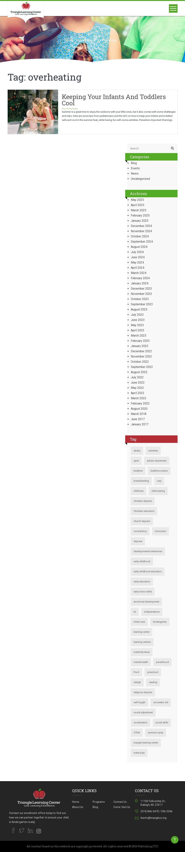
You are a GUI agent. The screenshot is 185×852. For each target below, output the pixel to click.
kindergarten (160, 621)
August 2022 (139, 372)
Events (135, 168)
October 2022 (140, 361)
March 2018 (138, 414)
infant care (139, 621)
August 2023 (139, 309)
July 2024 (137, 252)
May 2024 (137, 262)
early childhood (142, 561)
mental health (141, 662)
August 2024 (139, 247)
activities (153, 450)
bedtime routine (159, 470)
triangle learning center (146, 742)
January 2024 (139, 283)
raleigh (137, 682)
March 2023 (138, 335)
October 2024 (140, 236)
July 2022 (137, 377)
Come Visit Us (121, 807)
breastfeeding (141, 480)
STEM (137, 732)
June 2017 (138, 419)
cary (159, 480)
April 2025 (137, 205)
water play (139, 752)
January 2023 (139, 346)
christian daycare (143, 501)
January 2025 (139, 220)
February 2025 (140, 215)
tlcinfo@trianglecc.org (153, 817)
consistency (140, 531)
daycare (138, 541)
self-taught (139, 702)
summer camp (155, 732)
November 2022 (141, 356)
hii (135, 611)
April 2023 (137, 330)
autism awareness (156, 460)
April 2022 (137, 393)
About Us (77, 807)
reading (153, 682)
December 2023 (141, 288)
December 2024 (141, 226)
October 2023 (140, 299)
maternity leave (142, 652)
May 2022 (137, 388)
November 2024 (141, 231)
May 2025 (137, 200)
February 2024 (140, 278)
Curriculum (160, 531)
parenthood (162, 662)
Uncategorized (140, 179)
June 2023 (138, 320)
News (134, 173)
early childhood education (148, 571)
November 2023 (141, 294)
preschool (152, 672)
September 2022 (142, 367)
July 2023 (137, 314)
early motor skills (143, 591)
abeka (137, 450)
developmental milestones (148, 551)
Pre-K (136, 672)
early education (142, 581)
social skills (161, 722)
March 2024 (138, 273)
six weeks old (160, 702)
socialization (140, 722)
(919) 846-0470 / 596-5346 (156, 811)
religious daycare (143, 692)
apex (136, 460)
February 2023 (140, 341)
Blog (134, 163)
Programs (99, 801)
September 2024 (142, 241)
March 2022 (138, 398)
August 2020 (139, 408)
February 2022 (140, 403)
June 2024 (138, 257)
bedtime (138, 470)
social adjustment (143, 712)
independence (152, 611)
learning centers (142, 642)
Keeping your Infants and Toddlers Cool (114, 99)
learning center (141, 631)
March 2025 (138, 210)
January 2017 (139, 424)
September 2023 (142, 304)
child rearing (158, 490)
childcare (139, 490)
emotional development (146, 601)
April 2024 (137, 267)
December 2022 (141, 351)
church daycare (142, 521)
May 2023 (137, 325)
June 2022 (138, 382)
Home (69, 40)
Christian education (144, 511)
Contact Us (120, 801)
